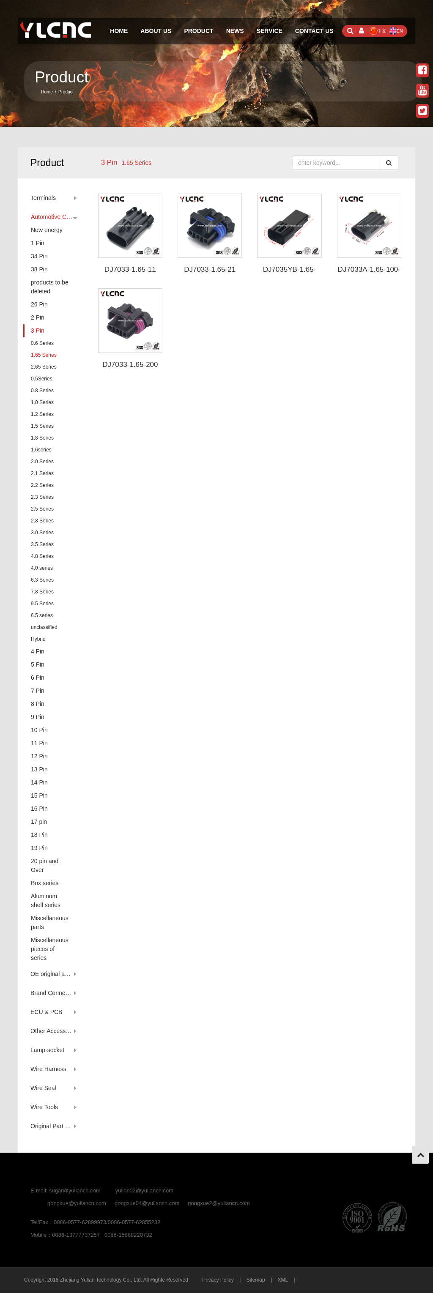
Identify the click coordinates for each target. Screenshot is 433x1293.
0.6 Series (42, 343)
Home (119, 30)
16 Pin (39, 808)
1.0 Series (42, 402)
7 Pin (37, 690)
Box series (44, 883)
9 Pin (37, 716)
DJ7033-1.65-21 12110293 (210, 273)
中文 (378, 31)
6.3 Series (42, 580)
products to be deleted (50, 287)
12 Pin (39, 756)
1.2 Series (42, 414)
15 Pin (39, 795)
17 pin (39, 821)
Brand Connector (52, 993)
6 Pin (37, 677)
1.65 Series (44, 355)
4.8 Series (42, 556)
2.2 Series (42, 485)
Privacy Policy (218, 1280)
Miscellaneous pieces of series (50, 949)
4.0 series (42, 568)
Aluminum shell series (45, 900)
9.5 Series (42, 604)
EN (396, 31)
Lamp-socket (47, 1050)
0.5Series (41, 379)
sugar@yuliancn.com (75, 1190)
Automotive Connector (54, 216)
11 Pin (39, 743)
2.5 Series (42, 509)
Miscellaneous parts (50, 922)
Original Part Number (53, 1126)
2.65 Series (44, 367)
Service (269, 30)
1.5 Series (42, 426)
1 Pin (37, 243)
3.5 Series (42, 544)
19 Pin (39, 848)
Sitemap (256, 1280)
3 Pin (109, 163)
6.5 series (42, 615)
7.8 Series (42, 592)
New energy (47, 230)
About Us (155, 30)
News (235, 30)
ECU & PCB (46, 1012)
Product (198, 30)
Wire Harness (48, 1069)
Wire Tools (44, 1107)
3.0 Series (42, 533)
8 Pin (37, 703)
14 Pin (39, 782)
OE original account (53, 973)
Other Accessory (52, 1031)
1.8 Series (42, 438)
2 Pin (37, 317)
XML (282, 1280)
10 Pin (39, 730)
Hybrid (38, 639)
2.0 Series (42, 462)
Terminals (43, 197)
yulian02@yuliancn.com (144, 1190)
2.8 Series (42, 521)
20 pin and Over (44, 865)
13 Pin (39, 769)
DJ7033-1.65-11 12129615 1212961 (130, 273)
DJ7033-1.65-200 (130, 365)
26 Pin (39, 304)
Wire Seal (43, 1088)
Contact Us (314, 30)
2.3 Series (42, 497)
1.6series (41, 450)
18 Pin (39, 834)
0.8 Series (42, 391)
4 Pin (37, 651)
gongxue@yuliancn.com (76, 1203)
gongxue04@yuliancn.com (147, 1203)
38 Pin (39, 269)
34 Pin (39, 256)
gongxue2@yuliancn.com (218, 1203)
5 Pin (37, 664)
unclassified (44, 627)
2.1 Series (42, 473)
